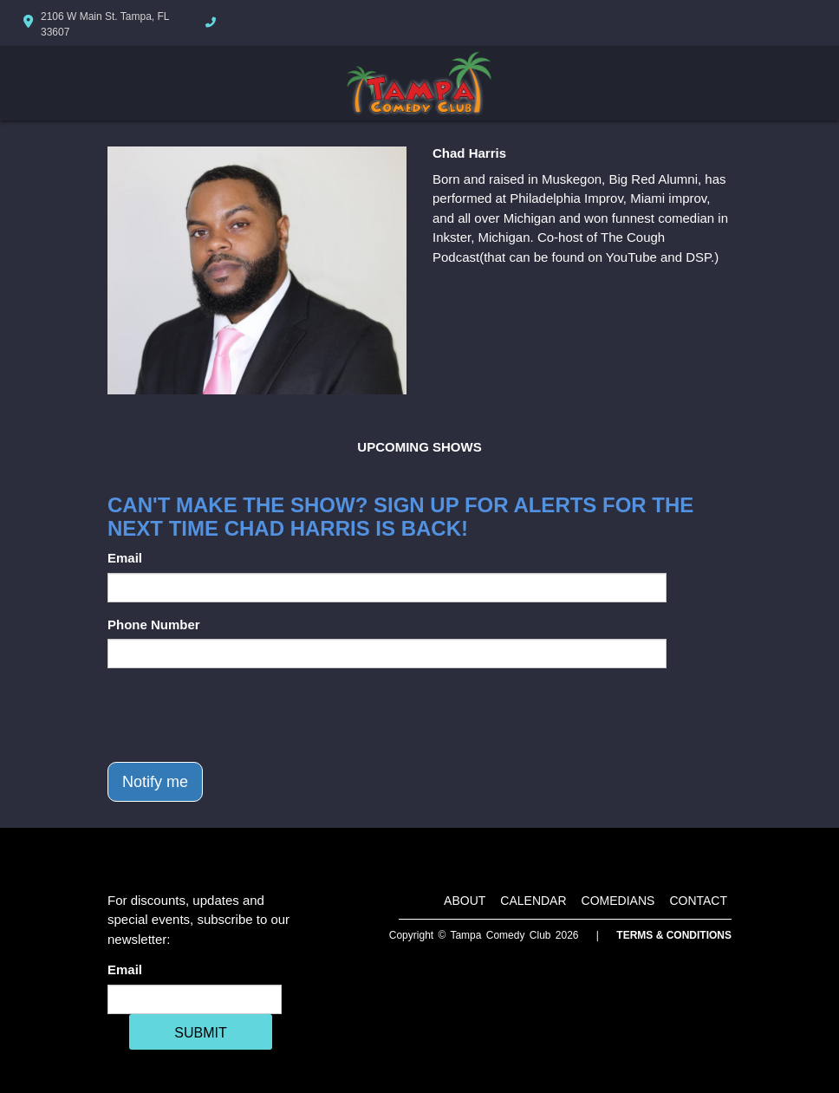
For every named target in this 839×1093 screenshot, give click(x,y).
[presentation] (239, 715)
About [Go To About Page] (464, 901)
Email (124, 557)
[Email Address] (194, 999)
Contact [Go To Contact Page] (698, 901)
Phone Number (153, 624)
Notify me (155, 781)
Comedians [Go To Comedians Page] (618, 901)
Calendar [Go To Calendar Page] (533, 901)
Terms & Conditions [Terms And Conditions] (674, 935)
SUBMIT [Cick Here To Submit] (200, 1032)
